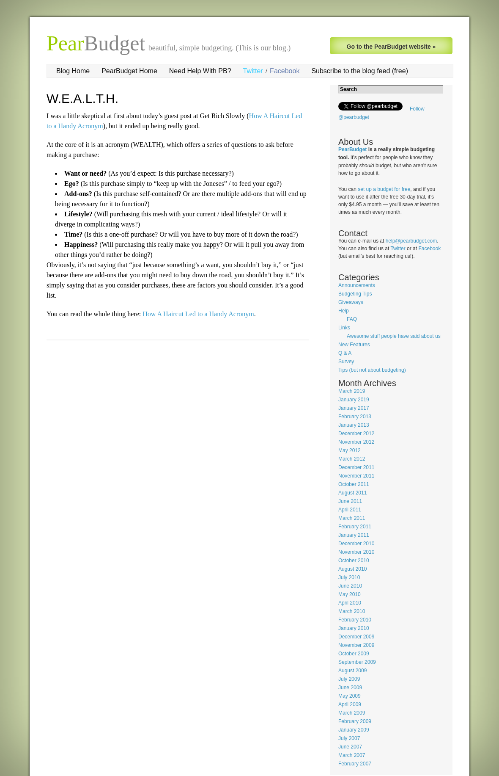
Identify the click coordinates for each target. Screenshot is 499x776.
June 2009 (350, 687)
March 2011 (351, 518)
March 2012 (351, 459)
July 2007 (349, 738)
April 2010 (349, 603)
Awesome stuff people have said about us (394, 336)
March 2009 (351, 713)
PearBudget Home (129, 71)
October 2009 (353, 654)
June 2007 (350, 747)
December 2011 (356, 467)
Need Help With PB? (200, 71)
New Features (354, 345)
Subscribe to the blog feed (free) (359, 71)
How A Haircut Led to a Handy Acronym (198, 314)
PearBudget (352, 149)
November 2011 (356, 476)
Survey (346, 362)
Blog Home (73, 71)
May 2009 (349, 696)
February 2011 (354, 527)
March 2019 (351, 391)
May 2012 (349, 450)
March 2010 (351, 611)
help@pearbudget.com (411, 241)
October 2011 (353, 484)
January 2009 (353, 730)
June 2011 (350, 501)
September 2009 (357, 662)
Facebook (284, 71)
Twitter (253, 71)
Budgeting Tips (355, 294)
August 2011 (352, 493)
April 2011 (349, 510)
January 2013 (353, 425)
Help (343, 311)
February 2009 (354, 721)
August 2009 (352, 671)
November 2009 (356, 645)
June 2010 (350, 586)
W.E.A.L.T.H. (82, 98)
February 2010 (354, 620)
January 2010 (353, 628)
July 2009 (349, 679)
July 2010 (349, 577)
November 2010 (356, 552)
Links (344, 328)
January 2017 (353, 408)
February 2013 (354, 417)
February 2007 (354, 764)
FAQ (352, 319)
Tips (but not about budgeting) (372, 370)
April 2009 (349, 704)
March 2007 (351, 755)
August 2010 (352, 569)
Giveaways (350, 302)
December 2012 (356, 433)
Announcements (356, 285)
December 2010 (356, 544)
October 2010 (353, 560)
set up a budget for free (384, 189)
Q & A (344, 353)
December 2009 (356, 637)
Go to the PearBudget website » (391, 46)
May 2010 (349, 594)
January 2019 (353, 400)
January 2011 (353, 535)
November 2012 (356, 442)
